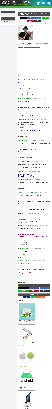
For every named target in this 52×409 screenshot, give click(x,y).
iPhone (20, 279)
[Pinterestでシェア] (42, 18)
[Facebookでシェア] (26, 18)
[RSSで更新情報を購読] (37, 294)
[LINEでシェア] (36, 18)
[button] (47, 18)
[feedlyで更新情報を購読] (34, 294)
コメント (21, 369)
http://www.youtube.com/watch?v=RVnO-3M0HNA (29, 44)
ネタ (23, 279)
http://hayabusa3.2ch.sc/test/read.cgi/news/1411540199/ (42, 274)
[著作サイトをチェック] (32, 294)
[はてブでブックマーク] (31, 18)
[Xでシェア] (20, 18)
